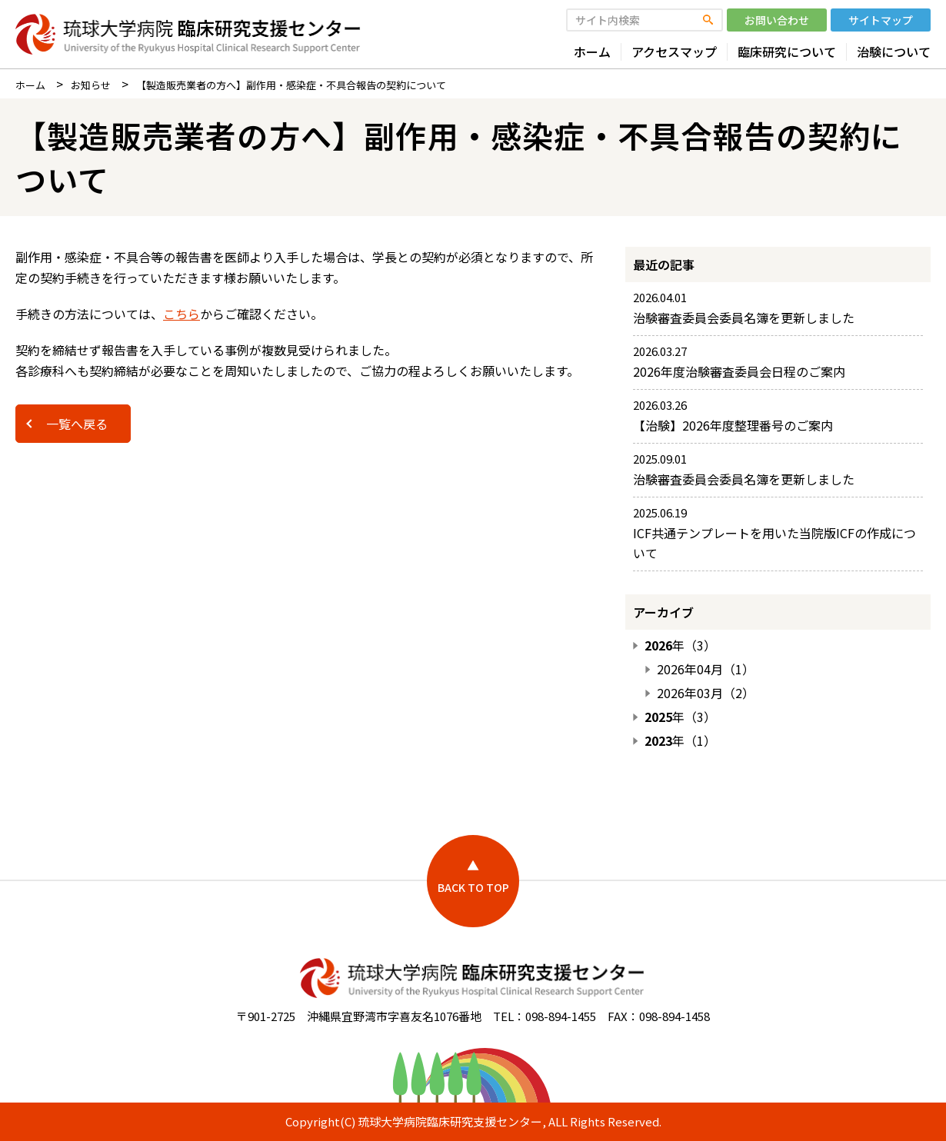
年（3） (680, 645)
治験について (894, 52)
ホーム (592, 52)
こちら (181, 313)
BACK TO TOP (473, 887)
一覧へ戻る (77, 423)
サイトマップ (880, 20)
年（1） (680, 741)
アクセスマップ (674, 52)
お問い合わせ (776, 20)
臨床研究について (787, 52)
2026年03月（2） (705, 693)
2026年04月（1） (705, 669)
